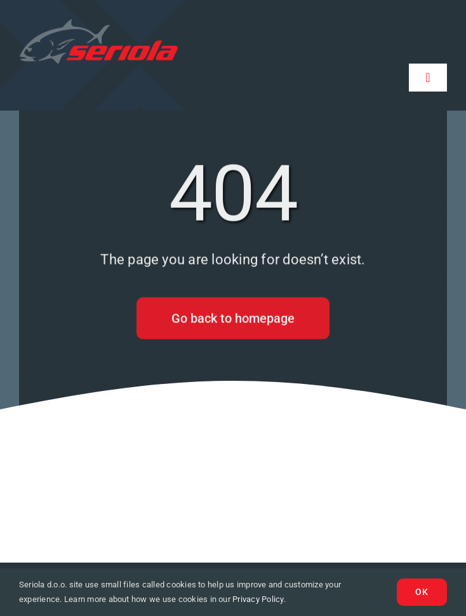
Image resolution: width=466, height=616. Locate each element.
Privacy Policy (257, 599)
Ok (422, 592)
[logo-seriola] (98, 24)
